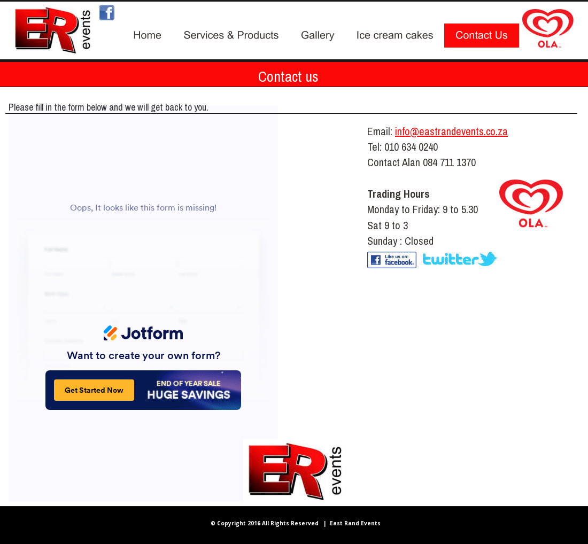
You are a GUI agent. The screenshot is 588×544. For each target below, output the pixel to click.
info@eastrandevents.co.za (451, 131)
